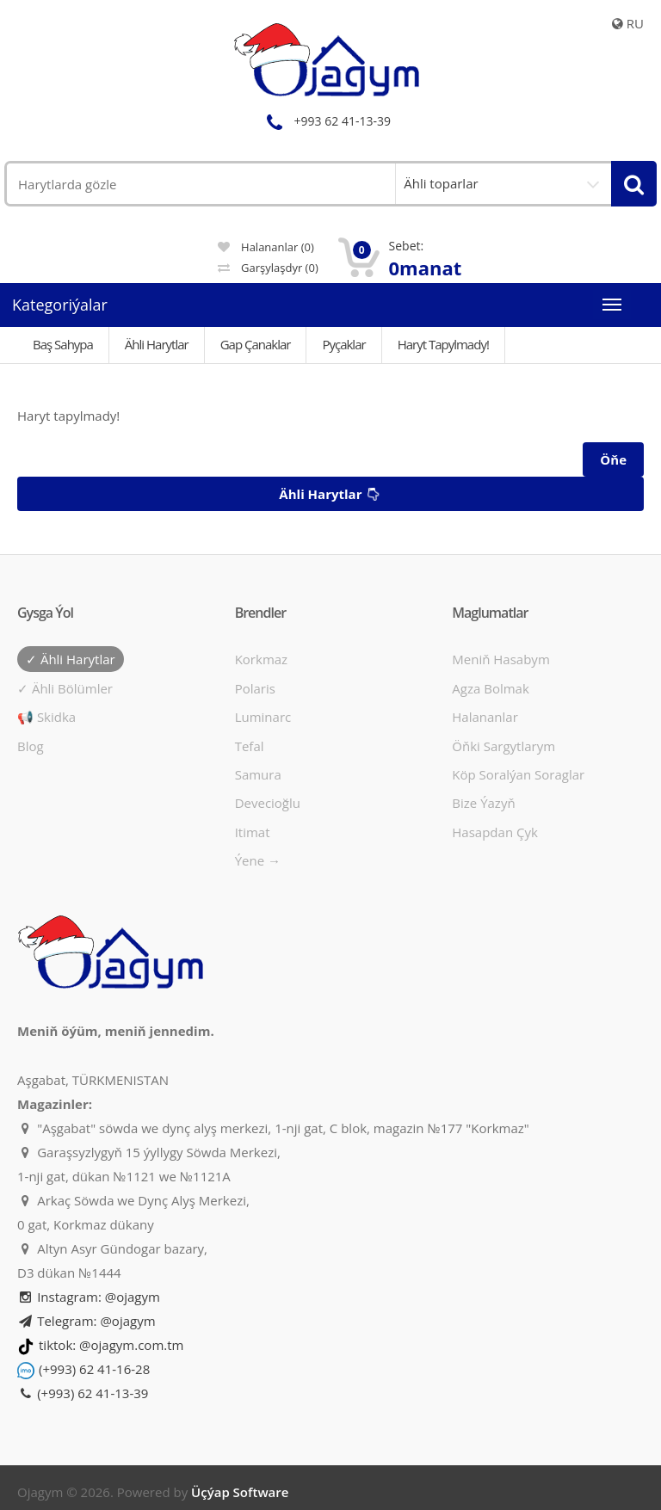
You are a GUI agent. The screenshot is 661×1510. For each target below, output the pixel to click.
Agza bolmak (490, 688)
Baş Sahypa (63, 344)
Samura (258, 774)
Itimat (252, 832)
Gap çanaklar (255, 344)
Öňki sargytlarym (503, 746)
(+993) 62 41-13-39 (82, 1393)
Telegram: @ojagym (86, 1320)
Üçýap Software (239, 1492)
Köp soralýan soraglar (518, 774)
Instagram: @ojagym (88, 1296)
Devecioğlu (267, 802)
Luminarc (263, 716)
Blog (30, 746)
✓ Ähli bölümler (65, 688)
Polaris (255, 688)
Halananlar (485, 716)
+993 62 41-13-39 (326, 121)
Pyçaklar (343, 344)
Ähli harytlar (331, 494)
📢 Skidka (46, 716)
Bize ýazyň (483, 802)
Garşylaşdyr (268, 267)
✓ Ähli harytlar (70, 659)
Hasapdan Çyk (495, 832)
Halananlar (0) (266, 247)
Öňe (613, 459)
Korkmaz (261, 659)
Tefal (249, 746)
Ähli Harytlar (156, 344)
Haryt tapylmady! (443, 344)
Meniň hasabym (500, 659)
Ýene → (258, 860)
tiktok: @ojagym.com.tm (111, 1344)
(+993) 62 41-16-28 (94, 1368)
